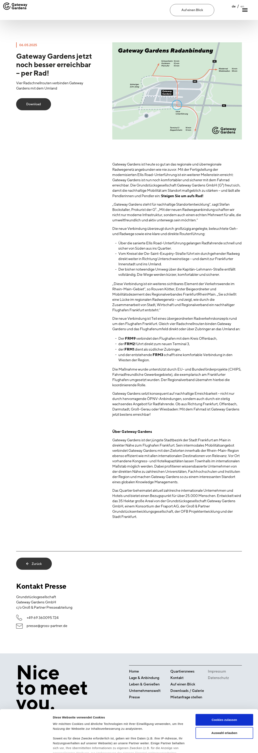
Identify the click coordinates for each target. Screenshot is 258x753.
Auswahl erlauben (224, 704)
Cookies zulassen (224, 691)
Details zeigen (214, 745)
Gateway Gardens (126, 440)
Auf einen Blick (192, 10)
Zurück (34, 564)
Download (33, 104)
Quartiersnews (182, 671)
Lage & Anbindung (144, 678)
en (233, 10)
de (225, 10)
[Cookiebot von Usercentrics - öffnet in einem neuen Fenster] (26, 745)
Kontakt (177, 678)
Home (134, 671)
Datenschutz (218, 678)
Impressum (217, 671)
